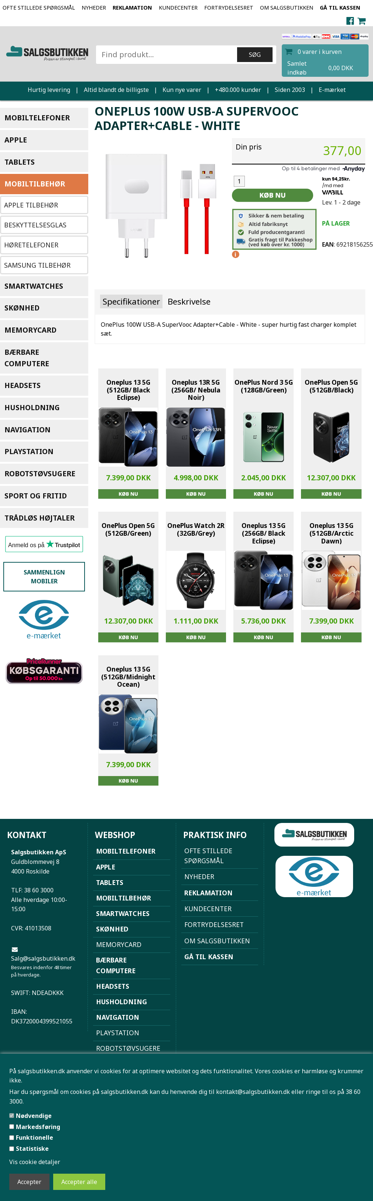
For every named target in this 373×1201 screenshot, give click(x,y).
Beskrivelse (189, 301)
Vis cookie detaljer (34, 1162)
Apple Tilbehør (31, 204)
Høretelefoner (31, 244)
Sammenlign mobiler (44, 576)
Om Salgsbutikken (286, 7)
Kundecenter (178, 7)
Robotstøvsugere (39, 473)
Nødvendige (34, 1116)
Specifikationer (131, 301)
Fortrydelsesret (228, 7)
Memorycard (30, 330)
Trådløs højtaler (39, 518)
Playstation (29, 451)
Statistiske (32, 1149)
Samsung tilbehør (37, 265)
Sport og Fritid (35, 496)
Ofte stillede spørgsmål (39, 7)
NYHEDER (94, 7)
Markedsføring (38, 1127)
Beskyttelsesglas (35, 224)
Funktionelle (34, 1137)
